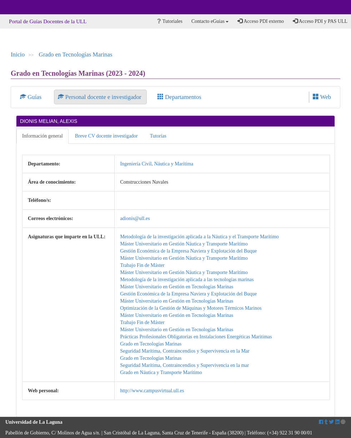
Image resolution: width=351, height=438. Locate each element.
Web (322, 97)
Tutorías (158, 136)
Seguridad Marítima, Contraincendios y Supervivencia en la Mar (184, 351)
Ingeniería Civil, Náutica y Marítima (156, 163)
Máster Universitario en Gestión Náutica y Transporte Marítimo (183, 244)
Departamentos (179, 97)
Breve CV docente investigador (106, 136)
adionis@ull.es (135, 218)
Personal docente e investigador (100, 97)
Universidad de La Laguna (25, 7)
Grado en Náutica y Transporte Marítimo (161, 372)
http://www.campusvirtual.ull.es (152, 390)
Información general (42, 136)
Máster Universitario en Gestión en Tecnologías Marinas (176, 286)
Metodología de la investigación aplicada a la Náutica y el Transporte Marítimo (199, 236)
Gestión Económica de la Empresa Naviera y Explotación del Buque (188, 251)
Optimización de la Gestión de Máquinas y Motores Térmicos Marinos (190, 308)
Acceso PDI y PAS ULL (320, 21)
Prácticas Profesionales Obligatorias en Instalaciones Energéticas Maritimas (196, 336)
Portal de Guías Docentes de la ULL (47, 21)
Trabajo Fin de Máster (142, 265)
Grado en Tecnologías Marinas (75, 54)
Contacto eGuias (210, 21)
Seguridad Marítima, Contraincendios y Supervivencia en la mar (184, 365)
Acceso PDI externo (260, 21)
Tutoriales (169, 21)
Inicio (18, 54)
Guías (31, 97)
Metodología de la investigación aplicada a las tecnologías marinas (187, 279)
